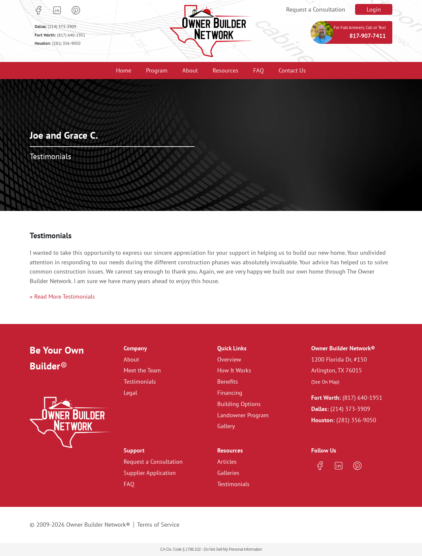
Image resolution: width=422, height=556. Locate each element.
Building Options (239, 404)
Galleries (228, 473)
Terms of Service (158, 524)
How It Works (234, 370)
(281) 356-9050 (57, 43)
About (190, 70)
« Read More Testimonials (62, 296)
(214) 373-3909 (55, 26)
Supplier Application (150, 473)
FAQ (258, 70)
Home (123, 70)
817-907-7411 (367, 36)
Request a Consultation (315, 9)
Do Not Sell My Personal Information (233, 549)
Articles (227, 461)
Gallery (226, 426)
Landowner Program (243, 415)
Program (156, 70)
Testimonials (140, 381)
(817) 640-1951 (60, 35)
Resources (225, 70)
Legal (130, 392)
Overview (229, 359)
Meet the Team (142, 370)
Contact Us (292, 70)
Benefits (227, 381)
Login (374, 9)
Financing (229, 392)
